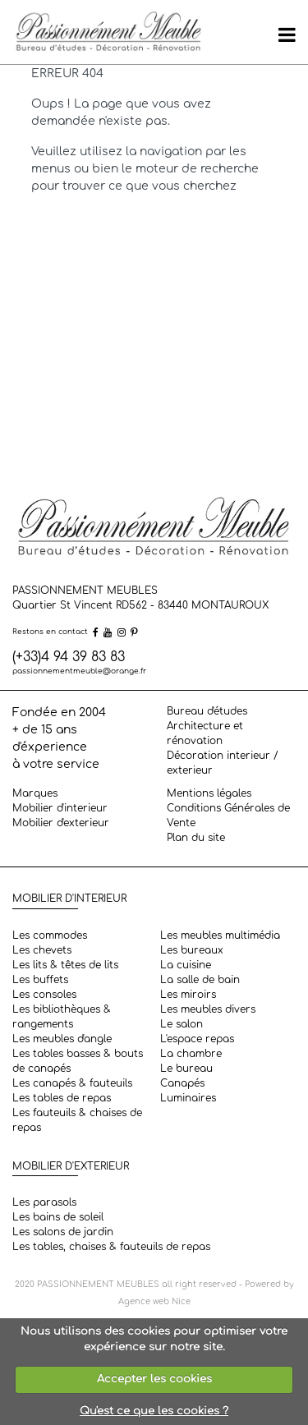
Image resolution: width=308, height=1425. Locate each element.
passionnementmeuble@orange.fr (79, 671)
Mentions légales (209, 793)
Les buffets (40, 980)
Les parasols (44, 1202)
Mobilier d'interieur (60, 808)
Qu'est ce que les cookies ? (154, 1411)
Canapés (182, 1083)
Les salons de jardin (62, 1232)
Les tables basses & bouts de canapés (77, 1061)
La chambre (191, 1054)
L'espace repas (197, 1039)
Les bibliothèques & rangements (61, 1017)
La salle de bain (200, 980)
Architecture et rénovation (205, 733)
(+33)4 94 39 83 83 (68, 657)
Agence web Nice (154, 1301)
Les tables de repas (61, 1098)
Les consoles (44, 994)
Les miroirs (188, 994)
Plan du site (196, 838)
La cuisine (185, 965)
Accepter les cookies (154, 1379)
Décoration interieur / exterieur (222, 763)
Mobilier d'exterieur (60, 823)
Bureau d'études (207, 711)
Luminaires (188, 1098)
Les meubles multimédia (220, 935)
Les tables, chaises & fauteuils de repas (111, 1247)
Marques (34, 793)
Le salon (181, 1024)
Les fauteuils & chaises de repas (77, 1120)
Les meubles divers (207, 1009)
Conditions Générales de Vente (228, 815)
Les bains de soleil (57, 1217)
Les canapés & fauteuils (72, 1083)
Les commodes (49, 935)
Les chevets (41, 950)
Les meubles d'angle (62, 1039)
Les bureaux (191, 950)
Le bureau (186, 1068)
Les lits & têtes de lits (65, 965)
